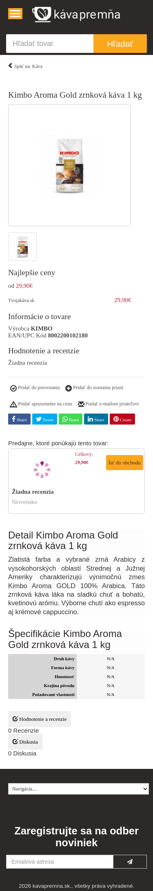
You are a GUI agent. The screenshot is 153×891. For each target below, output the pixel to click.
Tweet (44, 419)
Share (19, 419)
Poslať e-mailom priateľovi (108, 405)
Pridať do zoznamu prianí (94, 389)
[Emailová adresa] (59, 862)
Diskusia (25, 742)
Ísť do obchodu (125, 463)
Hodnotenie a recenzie (40, 719)
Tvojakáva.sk (21, 300)
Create (122, 419)
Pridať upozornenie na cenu (41, 405)
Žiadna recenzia (27, 362)
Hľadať (120, 43)
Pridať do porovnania (35, 389)
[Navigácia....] (15, 13)
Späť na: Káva (24, 65)
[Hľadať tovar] (49, 43)
